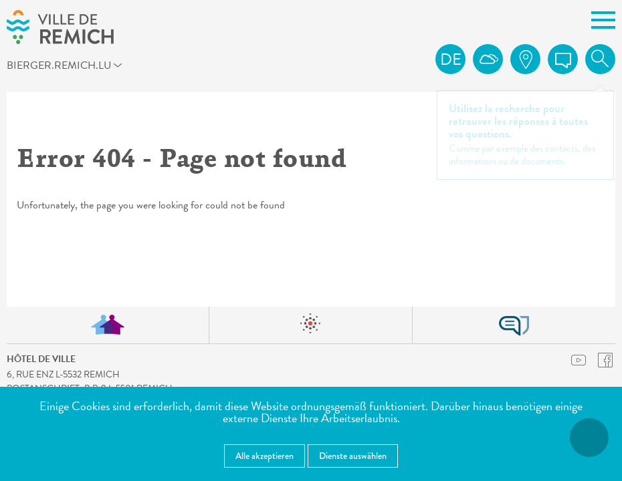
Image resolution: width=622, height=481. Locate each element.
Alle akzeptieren (264, 455)
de (450, 59)
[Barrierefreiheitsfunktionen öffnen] (589, 437)
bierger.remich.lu (77, 67)
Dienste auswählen (353, 455)
